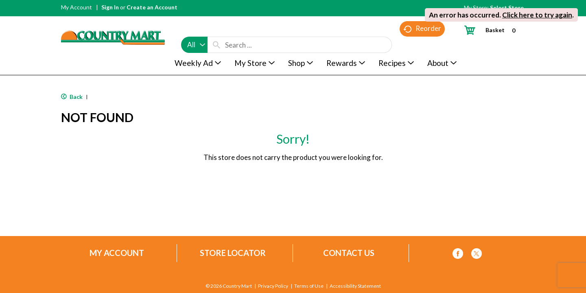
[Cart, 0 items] (493, 29)
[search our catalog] (216, 29)
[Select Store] (507, 7)
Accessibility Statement (355, 286)
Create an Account (152, 7)
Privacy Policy (273, 286)
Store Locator (233, 253)
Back (72, 96)
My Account (76, 7)
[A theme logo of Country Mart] (113, 22)
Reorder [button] (422, 45)
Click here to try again (537, 15)
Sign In (110, 7)
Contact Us (348, 253)
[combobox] (194, 29)
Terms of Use (309, 286)
